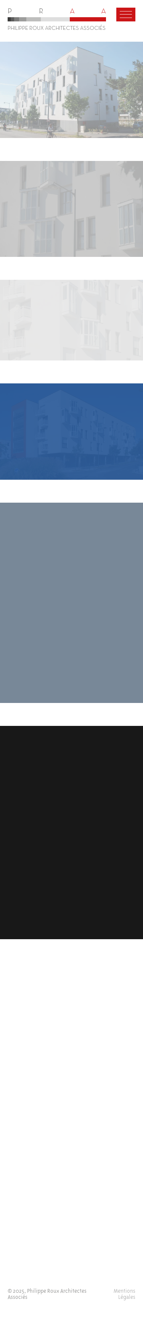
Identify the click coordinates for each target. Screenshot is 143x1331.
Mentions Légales (124, 1294)
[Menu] (125, 14)
